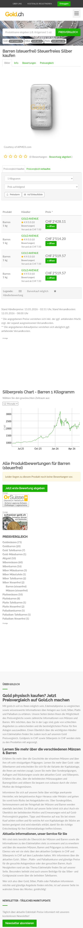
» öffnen (51, 226)
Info (16, 62)
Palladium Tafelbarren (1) (16, 614)
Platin (55, 41)
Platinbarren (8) (11, 598)
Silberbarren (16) (11, 566)
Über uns (17, 4)
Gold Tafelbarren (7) (13, 550)
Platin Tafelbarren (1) (14, 602)
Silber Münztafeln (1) (14, 574)
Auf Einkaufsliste (33, 194)
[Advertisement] (41, 363)
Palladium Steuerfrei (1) (15, 618)
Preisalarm (13, 194)
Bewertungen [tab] (29, 62)
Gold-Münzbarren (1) (14, 554)
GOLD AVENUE (30, 218)
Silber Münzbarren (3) (14, 570)
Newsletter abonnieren (19, 923)
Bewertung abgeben (60, 156)
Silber (34, 41)
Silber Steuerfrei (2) (13, 582)
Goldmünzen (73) (12, 542)
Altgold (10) (9, 558)
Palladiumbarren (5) (13, 610)
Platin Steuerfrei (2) (13, 606)
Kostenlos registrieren (39, 4)
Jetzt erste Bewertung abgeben (25, 488)
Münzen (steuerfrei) (17, 590)
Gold (13, 41)
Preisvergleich (68, 32)
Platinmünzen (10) (12, 594)
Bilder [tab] (7, 62)
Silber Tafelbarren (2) (14, 578)
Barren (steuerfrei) (16, 586)
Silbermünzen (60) (12, 562)
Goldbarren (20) (11, 546)
